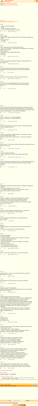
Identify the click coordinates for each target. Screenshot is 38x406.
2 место (4, 370)
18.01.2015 (1, 132)
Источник (17, 56)
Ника (15, 283)
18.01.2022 (1, 59)
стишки (15, 3)
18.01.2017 (1, 115)
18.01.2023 (1, 45)
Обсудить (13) (10, 31)
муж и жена (1, 128)
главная (1, 385)
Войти (5, 1)
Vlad (15, 344)
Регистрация (8, 1)
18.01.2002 (1, 286)
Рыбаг (15, 42)
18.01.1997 (1, 347)
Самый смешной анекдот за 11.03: (7, 376)
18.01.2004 (1, 271)
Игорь (15, 313)
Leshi (19, 78)
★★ (21, 78)
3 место (7, 370)
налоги (1, 119)
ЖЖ (18, 248)
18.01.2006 (1, 233)
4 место (11, 370)
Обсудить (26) (10, 56)
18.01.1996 (1, 362)
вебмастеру (13, 402)
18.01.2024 (1, 34)
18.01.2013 (1, 151)
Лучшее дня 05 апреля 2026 (9, 0)
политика (1, 165)
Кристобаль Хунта (17, 148)
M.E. (15, 230)
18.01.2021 (1, 66)
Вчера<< (1, 372)
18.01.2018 (1, 105)
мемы (10, 3)
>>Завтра (4, 372)
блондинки (1, 204)
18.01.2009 (1, 208)
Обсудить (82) (10, 78)
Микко (15, 88)
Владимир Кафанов (17, 112)
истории (8, 3)
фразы (13, 3)
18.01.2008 (1, 216)
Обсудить (9, 42)
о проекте (10, 402)
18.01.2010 (1, 196)
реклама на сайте (2, 402)
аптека (1, 311)
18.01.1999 (1, 324)
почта (1, 146)
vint (18, 254)
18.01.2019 (1, 81)
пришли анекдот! (34, 385)
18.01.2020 (1, 75)
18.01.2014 (1, 142)
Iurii (16, 31)
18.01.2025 (1, 24)
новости (16, 402)
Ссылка (9, 72)
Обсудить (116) (10, 63)
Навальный (1, 70)
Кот (15, 333)
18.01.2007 (1, 223)
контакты (7, 402)
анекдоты (4, 3)
